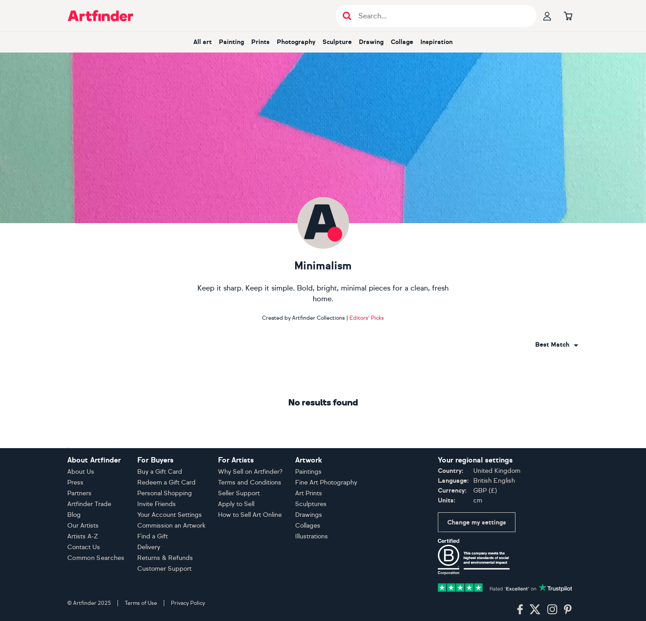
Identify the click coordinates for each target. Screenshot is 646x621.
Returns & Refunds (165, 558)
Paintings (308, 472)
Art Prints (308, 493)
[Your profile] (547, 15)
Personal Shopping (164, 493)
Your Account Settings (169, 515)
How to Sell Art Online (250, 515)
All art (202, 42)
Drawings (308, 515)
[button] (557, 345)
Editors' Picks (366, 318)
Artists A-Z (82, 536)
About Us (80, 472)
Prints (260, 42)
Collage (402, 42)
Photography (296, 42)
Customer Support (164, 569)
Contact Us (83, 547)
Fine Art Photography (326, 482)
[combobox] (557, 345)
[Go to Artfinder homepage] (100, 15)
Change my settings (476, 522)
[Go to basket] (568, 15)
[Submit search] (347, 16)
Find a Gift (152, 536)
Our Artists (83, 525)
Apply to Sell (236, 504)
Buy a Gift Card (159, 472)
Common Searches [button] (96, 558)
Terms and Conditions (249, 482)
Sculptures (311, 504)
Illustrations (311, 536)
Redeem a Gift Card (166, 482)
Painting (231, 42)
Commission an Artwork (171, 525)
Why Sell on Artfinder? (250, 472)
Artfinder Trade (89, 504)
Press (75, 482)
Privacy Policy (188, 603)
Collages (307, 525)
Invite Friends (156, 504)
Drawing (371, 42)
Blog (74, 515)
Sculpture (337, 42)
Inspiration (436, 42)
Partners (79, 493)
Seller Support (239, 493)
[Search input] (440, 16)
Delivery (148, 547)
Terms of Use (141, 603)
